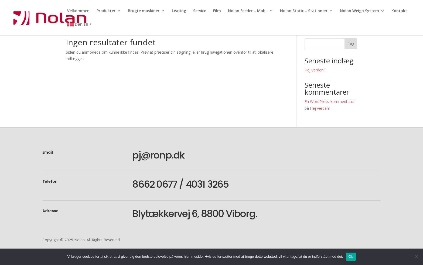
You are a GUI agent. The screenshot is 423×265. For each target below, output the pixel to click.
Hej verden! (314, 70)
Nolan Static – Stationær (304, 11)
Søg (350, 43)
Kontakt (399, 11)
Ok (351, 256)
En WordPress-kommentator (330, 101)
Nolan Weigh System (359, 11)
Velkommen (78, 11)
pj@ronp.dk (158, 155)
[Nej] (416, 256)
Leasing (179, 11)
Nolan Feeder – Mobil (248, 11)
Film (217, 11)
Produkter (106, 11)
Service (199, 11)
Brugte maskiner (143, 11)
